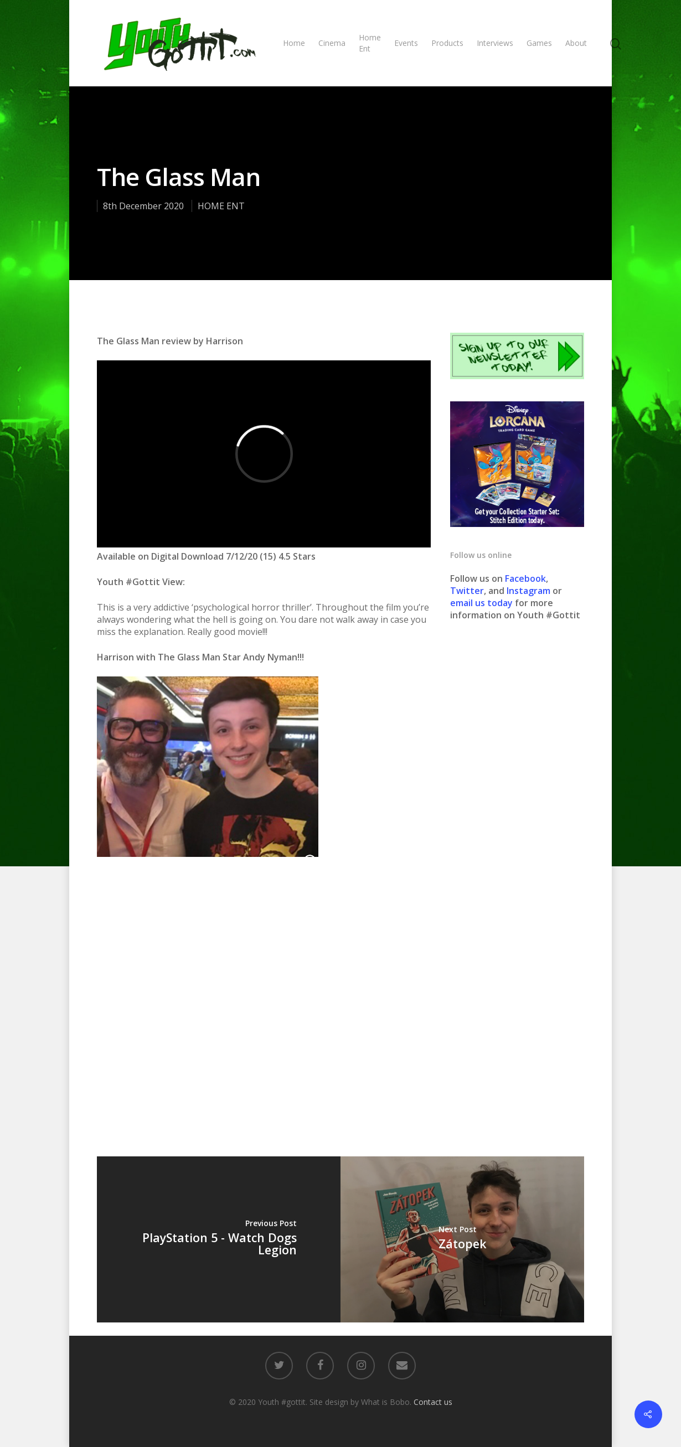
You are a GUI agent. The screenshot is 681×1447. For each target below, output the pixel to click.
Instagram (530, 591)
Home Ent (370, 43)
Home (294, 43)
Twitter (467, 591)
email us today (481, 603)
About (576, 43)
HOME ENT (221, 206)
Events (406, 43)
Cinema (331, 43)
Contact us (433, 1402)
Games (539, 43)
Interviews (495, 43)
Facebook (525, 578)
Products (447, 43)
